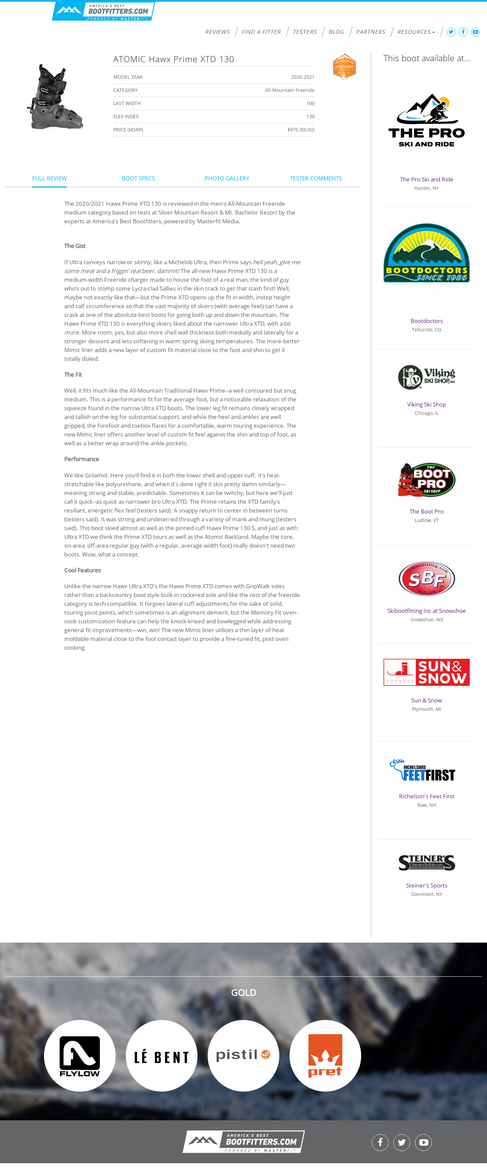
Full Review (49, 178)
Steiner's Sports (426, 885)
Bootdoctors (427, 321)
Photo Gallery (227, 178)
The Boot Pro (427, 511)
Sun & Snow (426, 700)
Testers (305, 31)
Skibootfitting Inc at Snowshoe (426, 611)
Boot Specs (138, 178)
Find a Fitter (261, 31)
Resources (416, 31)
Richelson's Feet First (427, 796)
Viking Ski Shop (426, 404)
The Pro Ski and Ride (427, 179)
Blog (336, 31)
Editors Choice (344, 65)
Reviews (217, 31)
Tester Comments (316, 178)
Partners (370, 31)
